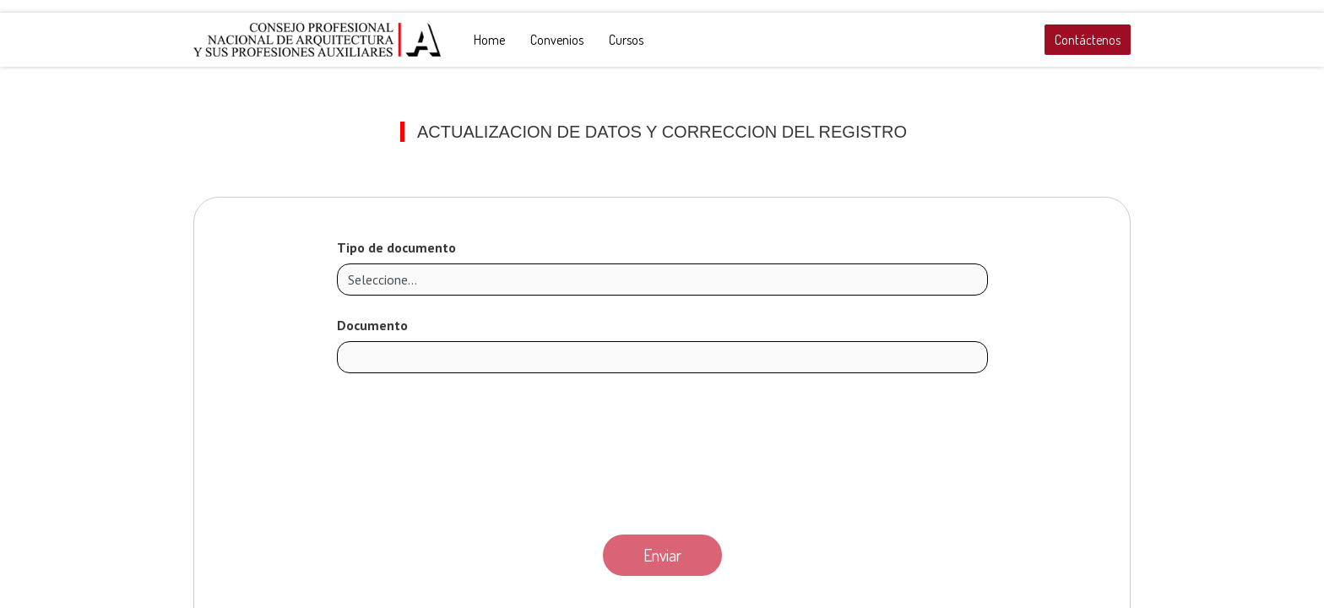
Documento (372, 325)
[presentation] (662, 449)
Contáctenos (1088, 39)
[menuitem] (489, 39)
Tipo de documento (396, 247)
